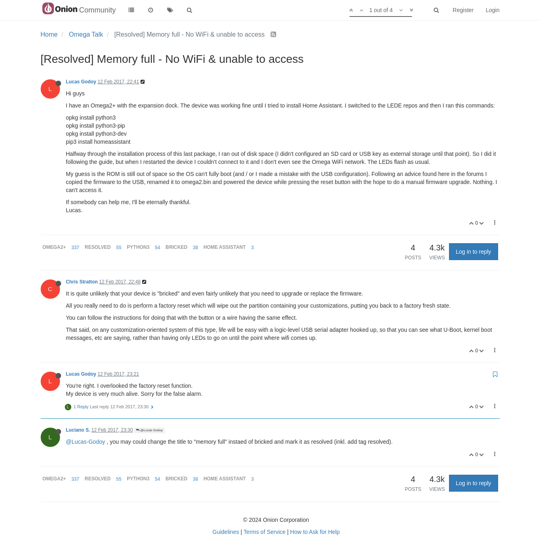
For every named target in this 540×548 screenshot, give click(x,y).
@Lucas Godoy (149, 430)
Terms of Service (265, 532)
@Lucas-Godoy (85, 441)
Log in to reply (473, 251)
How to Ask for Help (315, 532)
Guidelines (226, 532)
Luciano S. (78, 430)
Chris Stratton (82, 282)
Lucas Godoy (81, 82)
